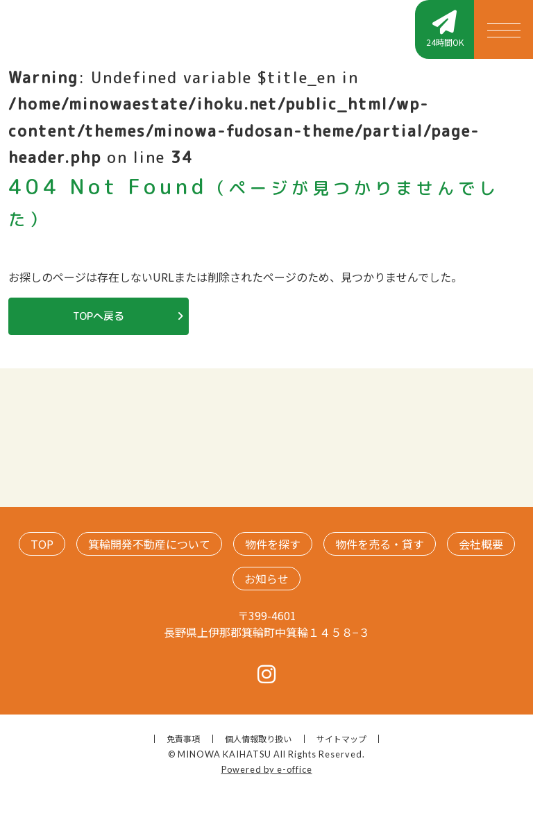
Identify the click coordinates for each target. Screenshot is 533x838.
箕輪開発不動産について (149, 544)
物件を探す (273, 544)
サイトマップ (341, 738)
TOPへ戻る (98, 316)
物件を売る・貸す (379, 544)
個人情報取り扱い (258, 738)
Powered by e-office (266, 769)
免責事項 (183, 738)
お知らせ (266, 578)
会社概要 (481, 544)
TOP (42, 544)
